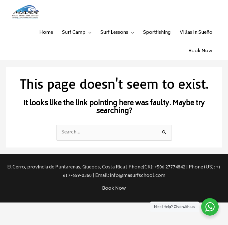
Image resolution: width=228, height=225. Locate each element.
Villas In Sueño (196, 33)
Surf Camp (73, 33)
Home (46, 33)
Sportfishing (157, 33)
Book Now (200, 51)
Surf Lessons (114, 33)
